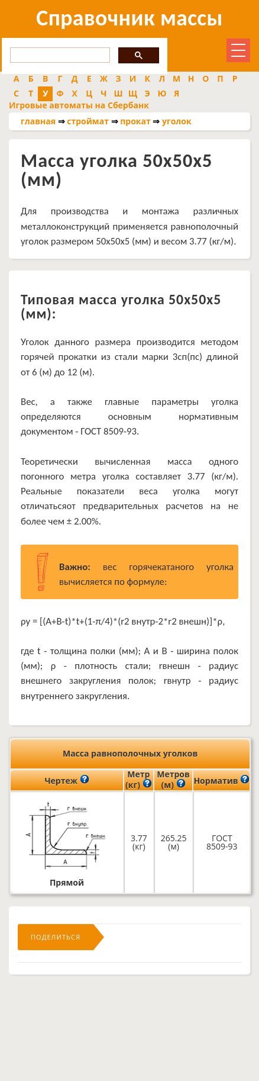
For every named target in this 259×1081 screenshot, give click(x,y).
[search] (59, 55)
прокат (135, 121)
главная (38, 121)
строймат (88, 121)
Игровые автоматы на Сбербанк (79, 105)
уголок (177, 121)
